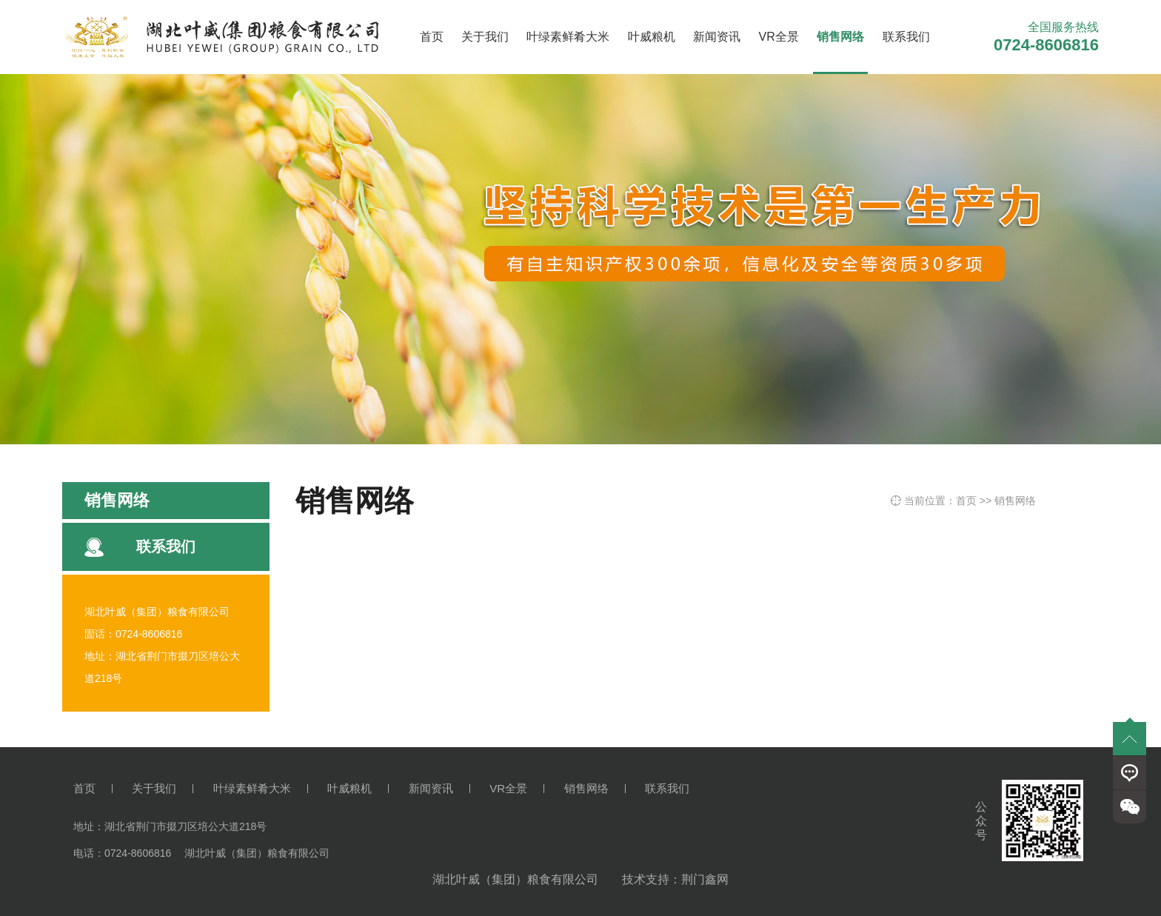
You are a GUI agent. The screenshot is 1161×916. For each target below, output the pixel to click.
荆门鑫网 (705, 879)
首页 (432, 36)
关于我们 (485, 36)
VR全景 (779, 36)
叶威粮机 (651, 36)
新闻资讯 (716, 36)
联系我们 (906, 36)
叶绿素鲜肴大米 (567, 36)
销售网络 (840, 36)
